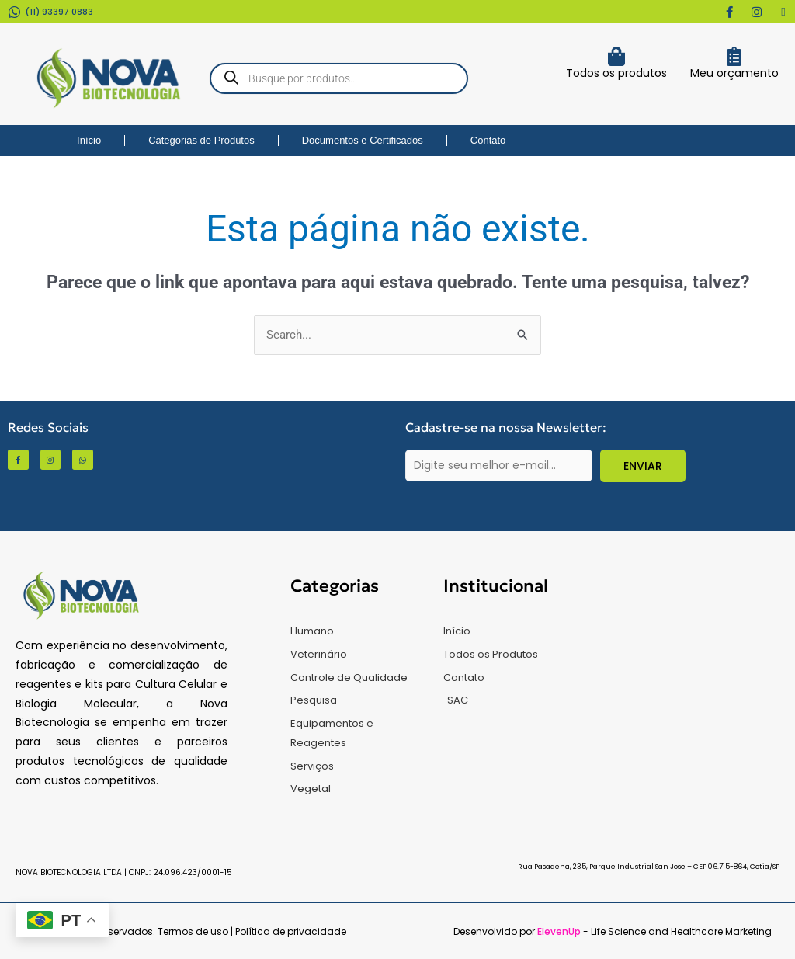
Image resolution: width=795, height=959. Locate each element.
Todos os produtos (616, 73)
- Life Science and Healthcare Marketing (654, 931)
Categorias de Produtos (201, 140)
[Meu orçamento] (734, 56)
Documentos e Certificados (362, 140)
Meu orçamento (734, 73)
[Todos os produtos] (616, 56)
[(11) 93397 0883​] (14, 12)
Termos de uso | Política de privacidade (252, 931)
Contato (488, 140)
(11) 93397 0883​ (59, 11)
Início (89, 140)
